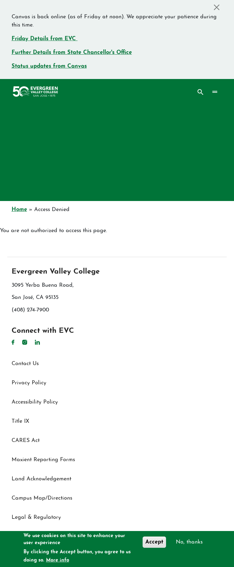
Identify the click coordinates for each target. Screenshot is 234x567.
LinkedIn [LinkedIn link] (37, 342)
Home (19, 210)
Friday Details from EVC (45, 39)
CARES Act (26, 440)
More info (57, 560)
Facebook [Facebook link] (13, 342)
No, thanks (189, 542)
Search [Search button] (200, 92)
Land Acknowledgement (41, 479)
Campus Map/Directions (42, 498)
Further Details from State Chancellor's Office (72, 53)
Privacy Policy (29, 383)
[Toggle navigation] (214, 92)
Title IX (20, 421)
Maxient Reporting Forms (43, 460)
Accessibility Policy (35, 402)
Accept (154, 542)
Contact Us (25, 364)
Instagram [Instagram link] (24, 342)
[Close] (217, 7)
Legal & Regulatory (36, 517)
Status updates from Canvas (49, 66)
